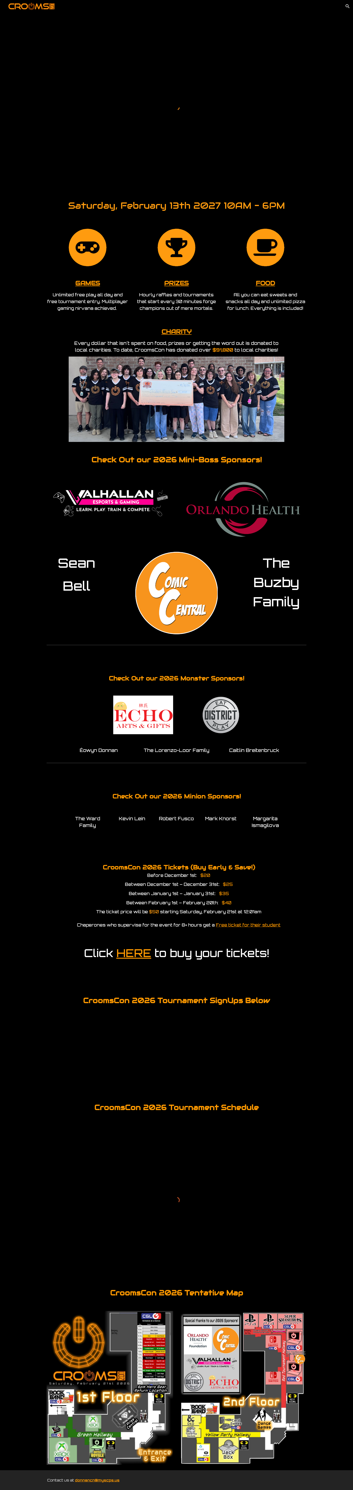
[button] (347, 6)
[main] (176, 204)
